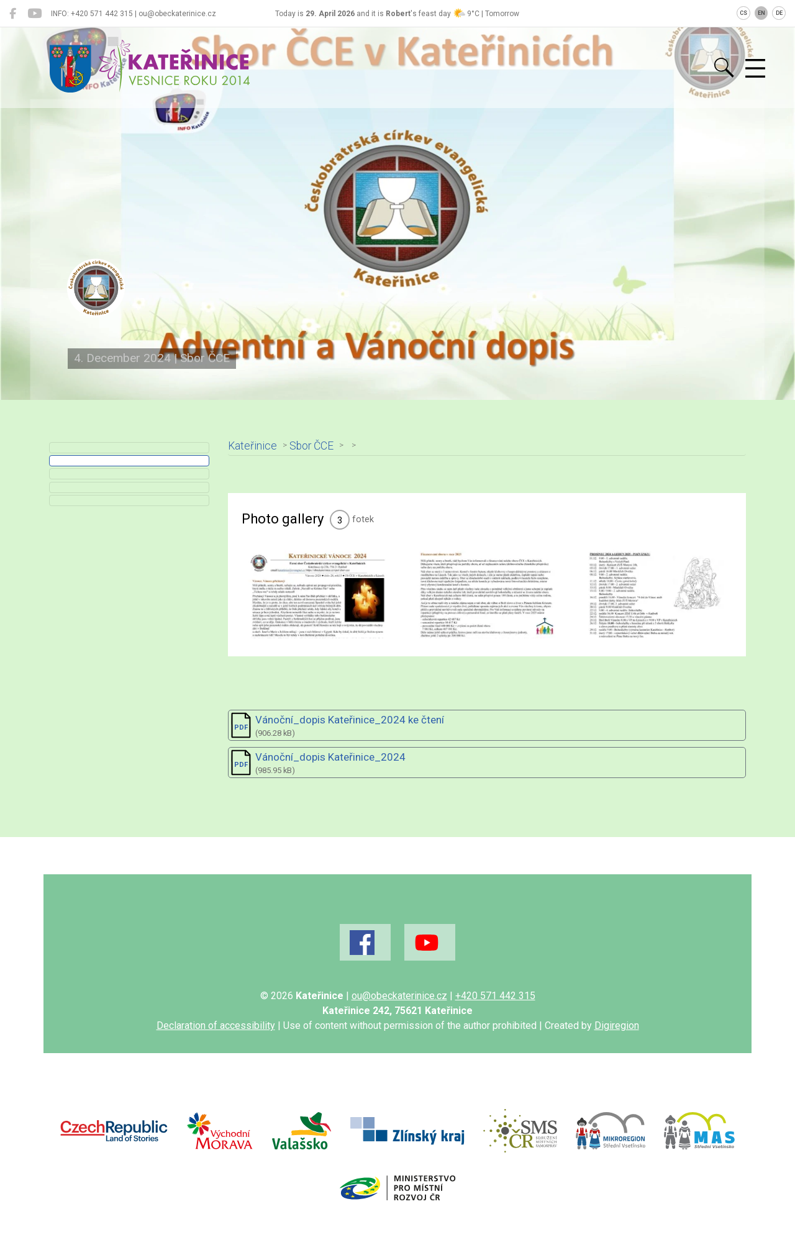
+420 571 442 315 (495, 1017)
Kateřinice (259, 445)
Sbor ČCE (318, 445)
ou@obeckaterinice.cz (399, 1017)
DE (779, 13)
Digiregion (616, 1047)
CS (743, 13)
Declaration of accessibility (216, 1047)
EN (761, 13)
